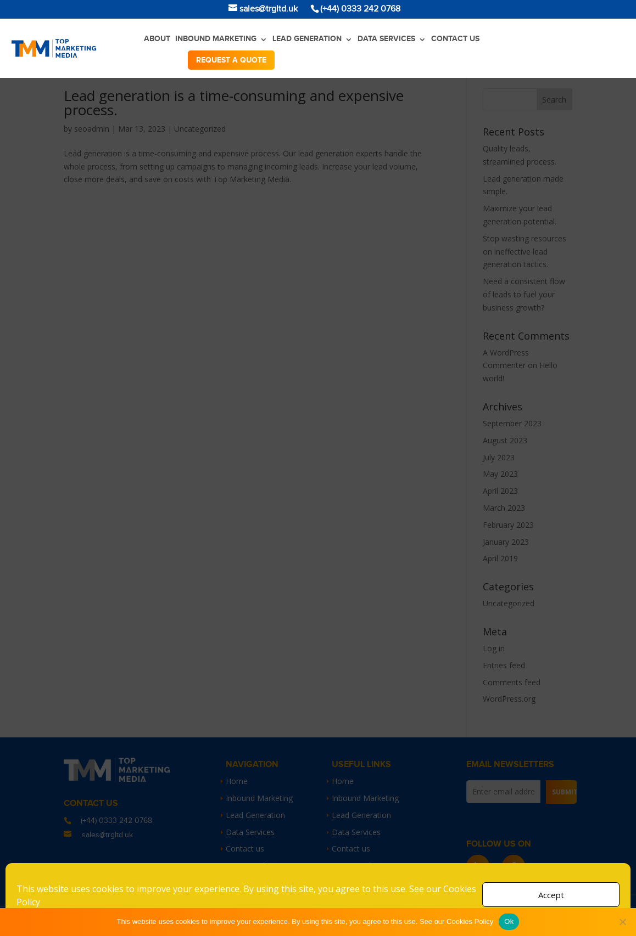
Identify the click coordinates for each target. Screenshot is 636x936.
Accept (551, 894)
